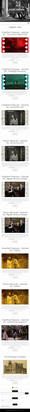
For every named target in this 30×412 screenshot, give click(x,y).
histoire (17, 36)
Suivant (16, 387)
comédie (12, 180)
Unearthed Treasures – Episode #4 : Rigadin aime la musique (15, 178)
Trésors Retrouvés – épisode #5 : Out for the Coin (15, 142)
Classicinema (15, 9)
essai (14, 36)
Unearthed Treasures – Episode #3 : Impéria (15, 249)
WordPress (15, 410)
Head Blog (22, 410)
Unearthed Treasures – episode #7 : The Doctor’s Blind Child (15, 33)
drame (13, 36)
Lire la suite (15, 62)
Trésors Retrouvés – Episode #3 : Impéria (15, 285)
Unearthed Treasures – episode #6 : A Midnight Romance (15, 70)
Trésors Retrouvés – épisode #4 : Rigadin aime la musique (15, 213)
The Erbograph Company (15, 357)
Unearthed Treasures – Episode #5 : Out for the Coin (15, 106)
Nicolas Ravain (11, 95)
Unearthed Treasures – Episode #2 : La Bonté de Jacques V (15, 321)
